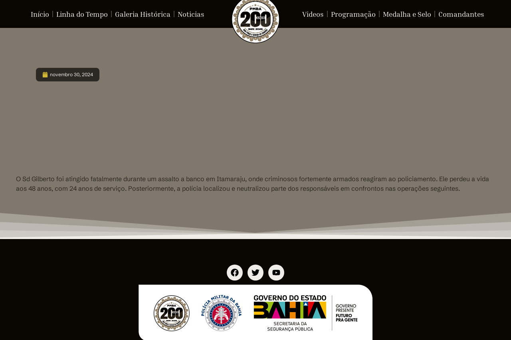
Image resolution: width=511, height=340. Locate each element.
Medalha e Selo (407, 14)
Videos (313, 14)
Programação (353, 14)
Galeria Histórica (142, 14)
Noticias (191, 14)
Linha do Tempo (82, 14)
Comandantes (461, 14)
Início (40, 14)
